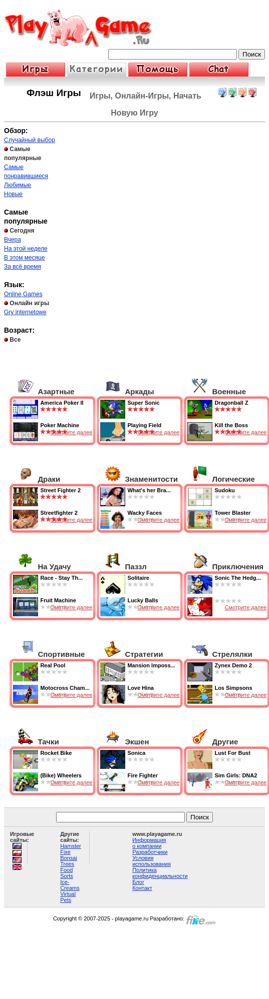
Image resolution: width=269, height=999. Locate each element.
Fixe (65, 852)
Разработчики (149, 852)
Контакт (142, 888)
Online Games (23, 294)
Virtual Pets (68, 897)
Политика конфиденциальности (160, 873)
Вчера (12, 239)
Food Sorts (66, 873)
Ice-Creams (70, 885)
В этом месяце (24, 257)
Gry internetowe (25, 312)
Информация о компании (149, 843)
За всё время (22, 266)
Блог (138, 882)
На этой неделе (26, 248)
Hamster (70, 846)
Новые (13, 194)
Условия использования (151, 861)
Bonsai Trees (68, 861)
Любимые (17, 185)
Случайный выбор (29, 140)
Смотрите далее (71, 432)
